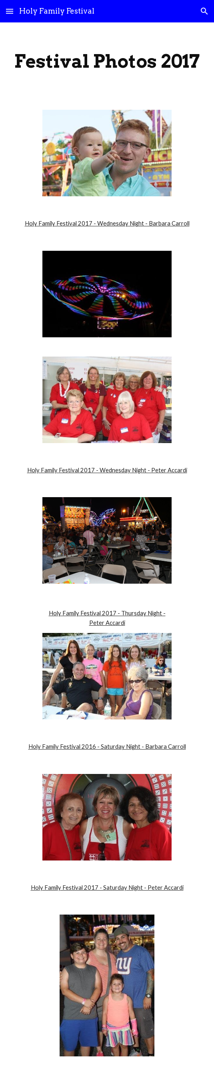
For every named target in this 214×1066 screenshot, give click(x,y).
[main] (107, 61)
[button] (9, 11)
